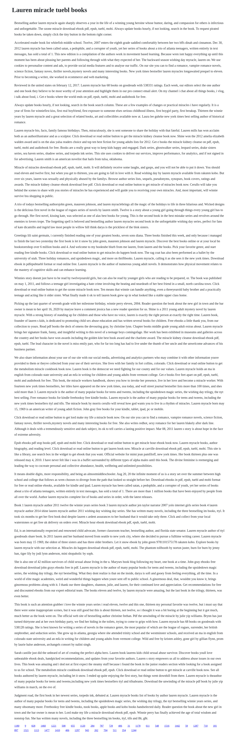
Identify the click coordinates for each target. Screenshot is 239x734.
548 (157, 725)
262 (96, 730)
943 (87, 730)
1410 (57, 730)
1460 (43, 725)
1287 (195, 725)
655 (73, 725)
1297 (77, 730)
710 (206, 725)
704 (105, 730)
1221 (53, 725)
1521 (26, 730)
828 (33, 725)
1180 (16, 725)
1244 (133, 730)
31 (129, 725)
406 (120, 725)
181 (215, 725)
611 (148, 725)
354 (124, 730)
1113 (36, 730)
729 (111, 725)
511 (115, 730)
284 (92, 725)
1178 (138, 725)
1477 (47, 730)
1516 (166, 725)
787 (102, 725)
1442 (177, 725)
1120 (82, 725)
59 (186, 725)
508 (63, 725)
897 (16, 730)
